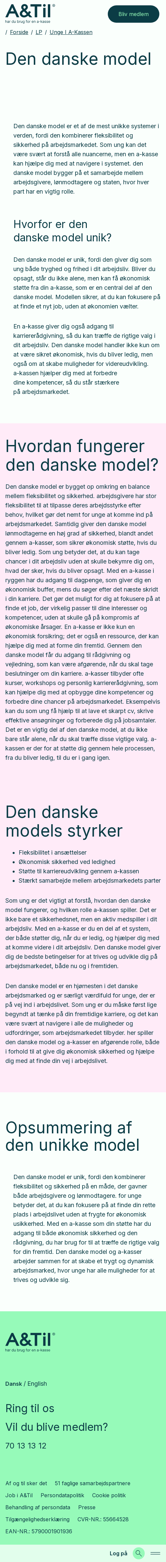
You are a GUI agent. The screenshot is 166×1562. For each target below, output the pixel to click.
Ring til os (30, 1408)
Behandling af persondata (37, 1507)
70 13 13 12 (26, 1446)
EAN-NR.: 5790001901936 (38, 1531)
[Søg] (139, 1553)
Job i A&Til (19, 1495)
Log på (118, 1553)
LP (39, 32)
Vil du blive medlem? (56, 1426)
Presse (86, 1507)
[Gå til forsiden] (30, 14)
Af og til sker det (26, 1483)
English (37, 1383)
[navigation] (155, 1553)
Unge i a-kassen (71, 32)
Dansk (13, 1383)
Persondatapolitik (62, 1495)
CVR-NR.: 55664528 (103, 1519)
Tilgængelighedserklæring (37, 1519)
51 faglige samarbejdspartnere (92, 1483)
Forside (19, 32)
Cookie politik (109, 1495)
